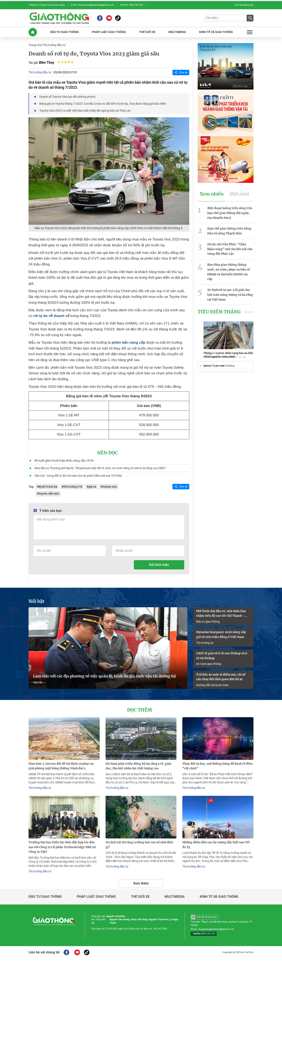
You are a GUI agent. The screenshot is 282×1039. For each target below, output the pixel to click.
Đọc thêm (139, 710)
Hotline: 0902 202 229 (131, 5)
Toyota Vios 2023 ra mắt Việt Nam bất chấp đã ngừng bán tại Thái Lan (85, 110)
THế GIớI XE (147, 32)
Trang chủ (35, 45)
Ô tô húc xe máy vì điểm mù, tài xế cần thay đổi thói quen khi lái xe (220, 677)
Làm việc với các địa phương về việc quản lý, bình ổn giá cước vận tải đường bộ (104, 676)
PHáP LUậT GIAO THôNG (109, 32)
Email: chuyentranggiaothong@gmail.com (92, 5)
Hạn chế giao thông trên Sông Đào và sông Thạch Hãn (229, 231)
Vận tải (37, 682)
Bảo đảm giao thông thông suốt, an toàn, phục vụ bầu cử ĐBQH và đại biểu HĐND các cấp (228, 272)
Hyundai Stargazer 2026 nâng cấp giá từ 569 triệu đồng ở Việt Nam (221, 634)
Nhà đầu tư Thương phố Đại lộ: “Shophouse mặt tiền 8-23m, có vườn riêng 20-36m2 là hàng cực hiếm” (100, 468)
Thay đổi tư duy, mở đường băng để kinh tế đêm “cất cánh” (217, 766)
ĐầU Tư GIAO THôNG (64, 32)
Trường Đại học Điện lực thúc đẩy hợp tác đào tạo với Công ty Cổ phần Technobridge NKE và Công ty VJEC (62, 847)
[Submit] (250, 18)
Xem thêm (141, 883)
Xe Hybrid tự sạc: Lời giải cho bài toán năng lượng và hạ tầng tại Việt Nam (230, 294)
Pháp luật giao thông (96, 897)
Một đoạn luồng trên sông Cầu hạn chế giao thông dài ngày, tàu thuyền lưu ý (229, 213)
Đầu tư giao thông (208, 621)
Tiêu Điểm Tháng (219, 312)
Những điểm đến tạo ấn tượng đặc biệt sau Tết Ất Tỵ (216, 844)
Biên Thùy (46, 63)
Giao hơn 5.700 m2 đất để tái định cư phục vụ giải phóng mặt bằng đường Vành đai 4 (61, 766)
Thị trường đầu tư (54, 45)
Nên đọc (107, 453)
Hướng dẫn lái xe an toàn (212, 685)
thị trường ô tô (73, 486)
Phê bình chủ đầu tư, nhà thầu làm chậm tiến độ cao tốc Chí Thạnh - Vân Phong (221, 613)
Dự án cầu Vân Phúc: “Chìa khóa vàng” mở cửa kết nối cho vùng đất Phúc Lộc (230, 249)
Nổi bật (36, 601)
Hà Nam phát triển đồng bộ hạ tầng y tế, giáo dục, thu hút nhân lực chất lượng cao (138, 766)
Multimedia (174, 897)
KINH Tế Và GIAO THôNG (216, 32)
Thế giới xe (140, 897)
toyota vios (109, 486)
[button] (207, 357)
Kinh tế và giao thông (219, 897)
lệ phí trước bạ (48, 486)
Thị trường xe (204, 642)
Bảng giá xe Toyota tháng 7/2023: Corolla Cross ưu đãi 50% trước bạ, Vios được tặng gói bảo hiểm (102, 103)
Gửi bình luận (159, 565)
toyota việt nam (49, 493)
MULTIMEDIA (177, 32)
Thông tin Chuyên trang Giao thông (47, 5)
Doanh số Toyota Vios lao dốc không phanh (67, 96)
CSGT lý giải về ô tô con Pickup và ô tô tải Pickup (221, 655)
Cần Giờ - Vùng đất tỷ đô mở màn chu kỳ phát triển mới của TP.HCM (77, 475)
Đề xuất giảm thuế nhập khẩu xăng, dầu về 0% (64, 460)
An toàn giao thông (208, 664)
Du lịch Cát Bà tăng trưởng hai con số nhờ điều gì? (139, 844)
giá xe (92, 486)
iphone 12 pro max (214, 365)
